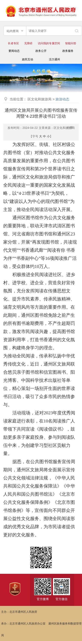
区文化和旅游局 (39, 99)
